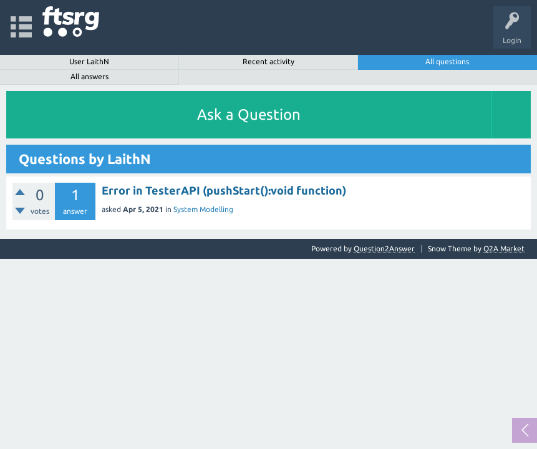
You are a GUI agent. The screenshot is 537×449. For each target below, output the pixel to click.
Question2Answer (384, 248)
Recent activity (268, 61)
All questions (447, 61)
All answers (89, 76)
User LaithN (89, 61)
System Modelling (203, 209)
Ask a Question (249, 114)
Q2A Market (504, 248)
